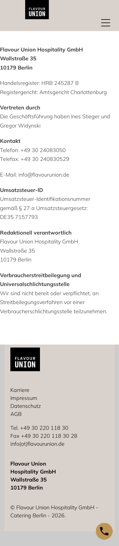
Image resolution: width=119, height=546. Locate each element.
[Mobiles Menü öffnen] (105, 22)
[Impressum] (25, 398)
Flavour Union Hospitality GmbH (41, 49)
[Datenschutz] (27, 406)
